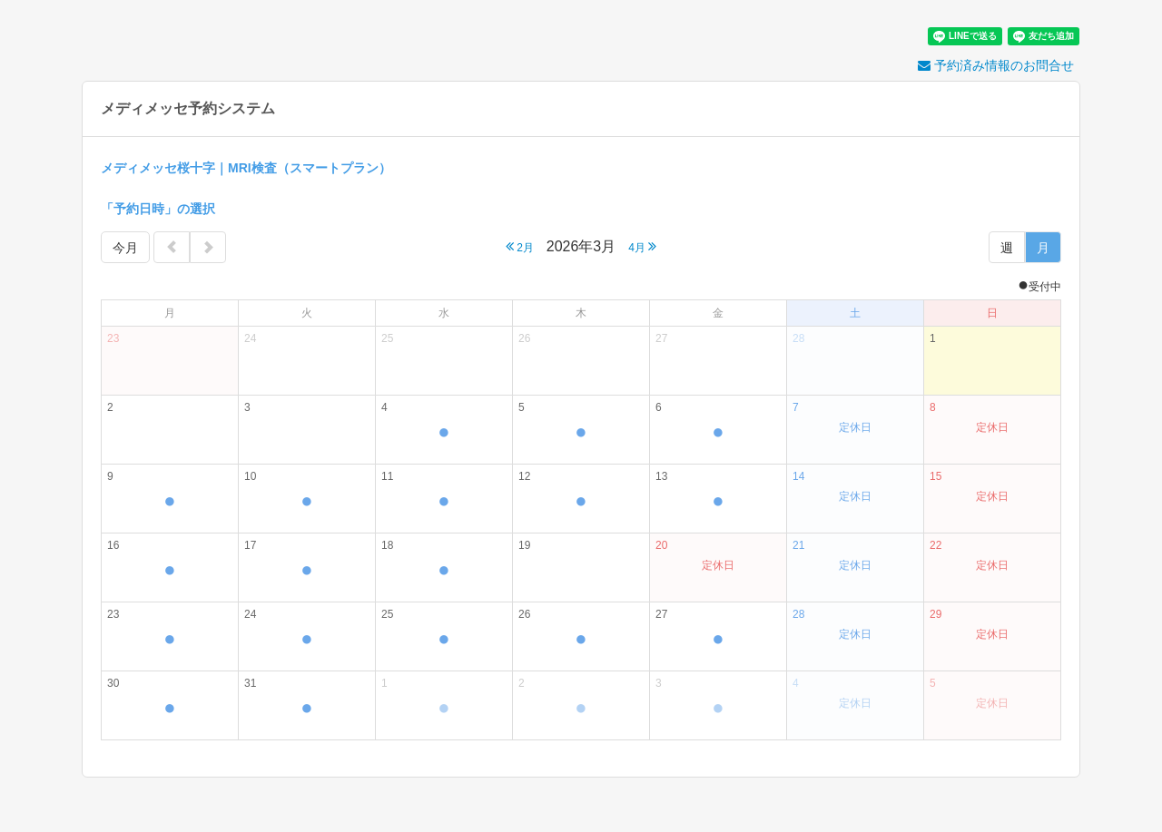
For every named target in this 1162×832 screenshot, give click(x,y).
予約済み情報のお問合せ (996, 65)
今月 (125, 247)
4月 (642, 246)
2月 (520, 246)
